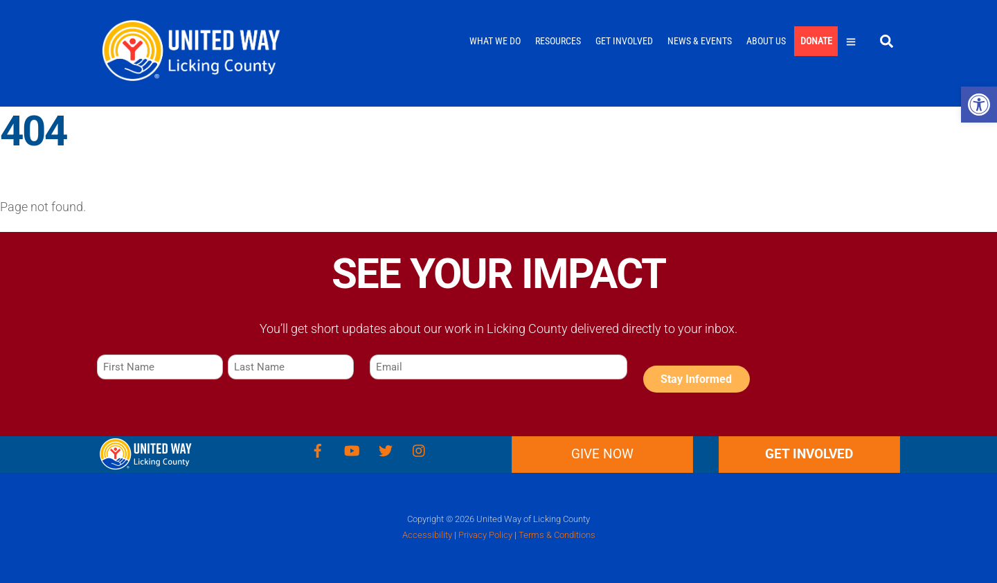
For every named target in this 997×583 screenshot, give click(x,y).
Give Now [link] (602, 454)
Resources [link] (558, 40)
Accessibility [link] (427, 535)
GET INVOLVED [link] (809, 454)
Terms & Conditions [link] (557, 535)
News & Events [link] (699, 40)
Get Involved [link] (624, 40)
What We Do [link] (495, 40)
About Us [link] (766, 40)
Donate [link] (816, 40)
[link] (979, 105)
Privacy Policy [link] (485, 535)
